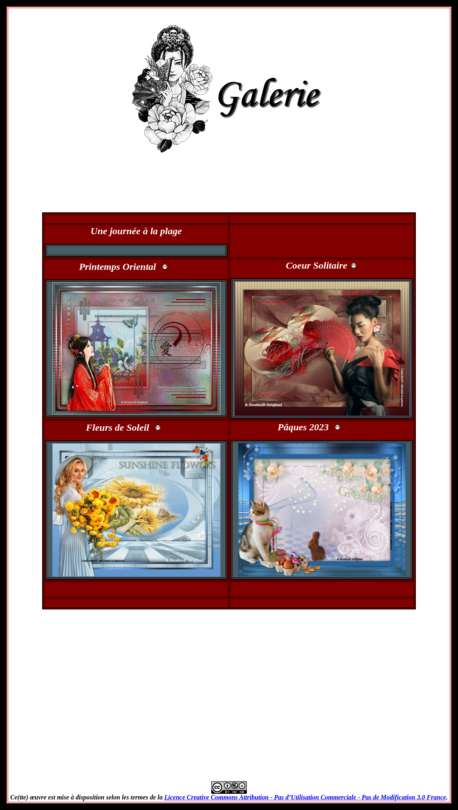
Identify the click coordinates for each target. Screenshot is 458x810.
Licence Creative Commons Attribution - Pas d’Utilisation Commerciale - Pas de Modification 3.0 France (305, 797)
